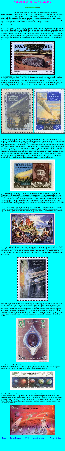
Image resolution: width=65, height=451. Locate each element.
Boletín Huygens (15, 438)
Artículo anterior (38, 438)
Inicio (4, 438)
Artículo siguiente (55, 438)
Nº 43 (27, 438)
